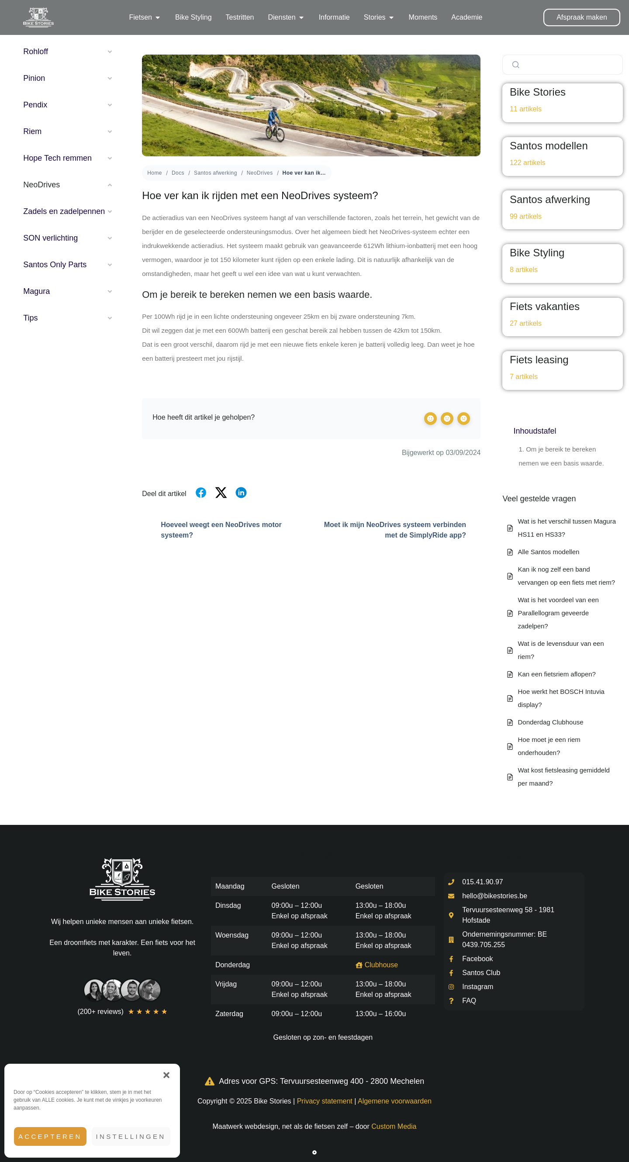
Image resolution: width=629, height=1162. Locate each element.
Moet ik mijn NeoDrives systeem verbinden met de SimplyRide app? (402, 530)
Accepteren (50, 1136)
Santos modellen (549, 146)
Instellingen (131, 1136)
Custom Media (393, 1126)
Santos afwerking (215, 173)
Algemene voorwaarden (395, 1101)
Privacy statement (325, 1101)
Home (154, 173)
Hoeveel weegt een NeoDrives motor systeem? (212, 530)
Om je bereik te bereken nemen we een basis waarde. (561, 456)
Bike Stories (538, 92)
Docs (178, 173)
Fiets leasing (539, 359)
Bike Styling (537, 253)
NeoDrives (260, 173)
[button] (166, 1075)
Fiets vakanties (545, 306)
